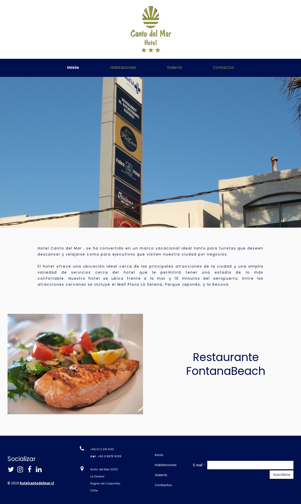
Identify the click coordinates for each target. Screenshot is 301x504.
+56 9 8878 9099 (109, 456)
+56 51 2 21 (97, 449)
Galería (174, 67)
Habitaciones (123, 67)
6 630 (109, 449)
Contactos (223, 67)
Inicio (73, 67)
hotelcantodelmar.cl (37, 483)
